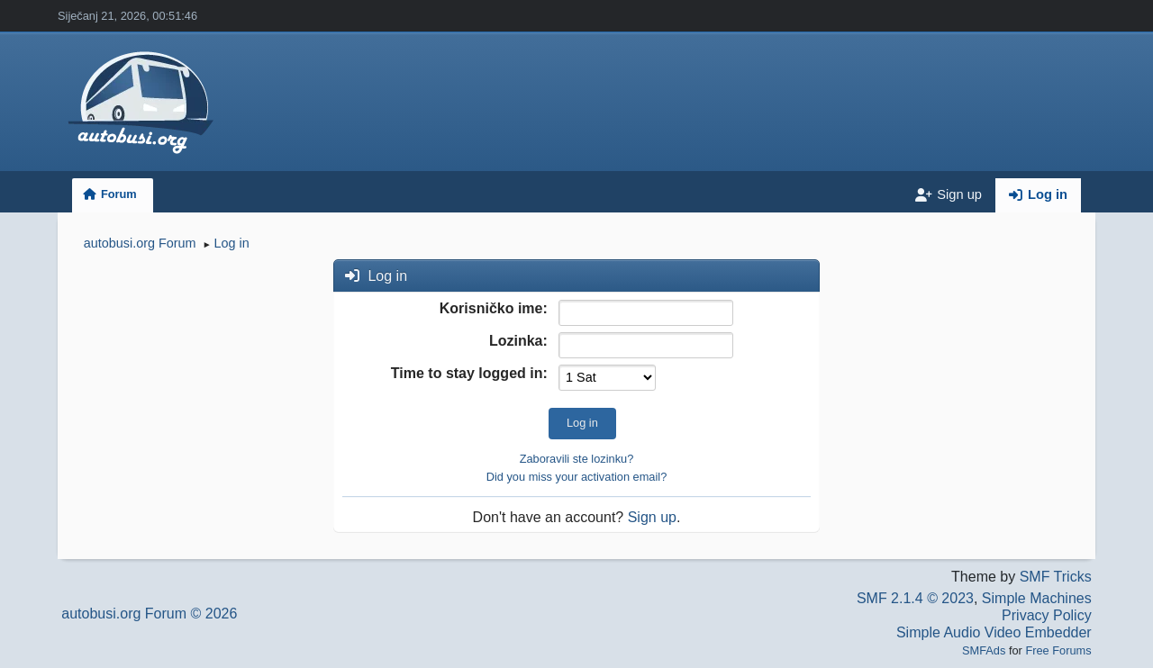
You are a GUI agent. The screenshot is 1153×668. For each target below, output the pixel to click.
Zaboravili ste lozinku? (577, 458)
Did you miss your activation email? (576, 476)
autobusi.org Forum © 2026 (149, 613)
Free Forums (1058, 650)
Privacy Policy (1047, 615)
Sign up (652, 517)
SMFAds (983, 650)
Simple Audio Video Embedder (994, 632)
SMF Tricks (1056, 576)
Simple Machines (1037, 598)
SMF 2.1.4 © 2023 (915, 598)
